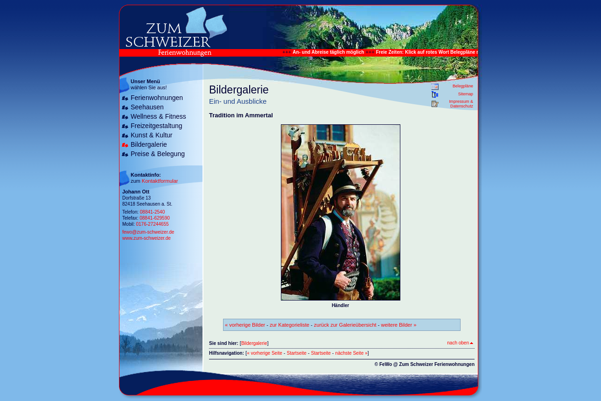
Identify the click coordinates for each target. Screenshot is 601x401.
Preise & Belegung (158, 154)
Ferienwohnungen (157, 97)
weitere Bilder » (398, 325)
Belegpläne (463, 86)
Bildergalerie (149, 144)
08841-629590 (155, 218)
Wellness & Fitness (158, 116)
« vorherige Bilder (245, 325)
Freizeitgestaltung (156, 125)
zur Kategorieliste (289, 325)
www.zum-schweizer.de (146, 238)
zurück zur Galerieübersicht (345, 325)
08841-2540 (152, 212)
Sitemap (465, 94)
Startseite (297, 353)
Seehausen (147, 107)
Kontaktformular (160, 181)
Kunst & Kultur (152, 135)
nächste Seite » (351, 353)
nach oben (460, 342)
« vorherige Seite (264, 353)
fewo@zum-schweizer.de (148, 232)
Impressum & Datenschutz (461, 103)
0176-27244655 (152, 224)
